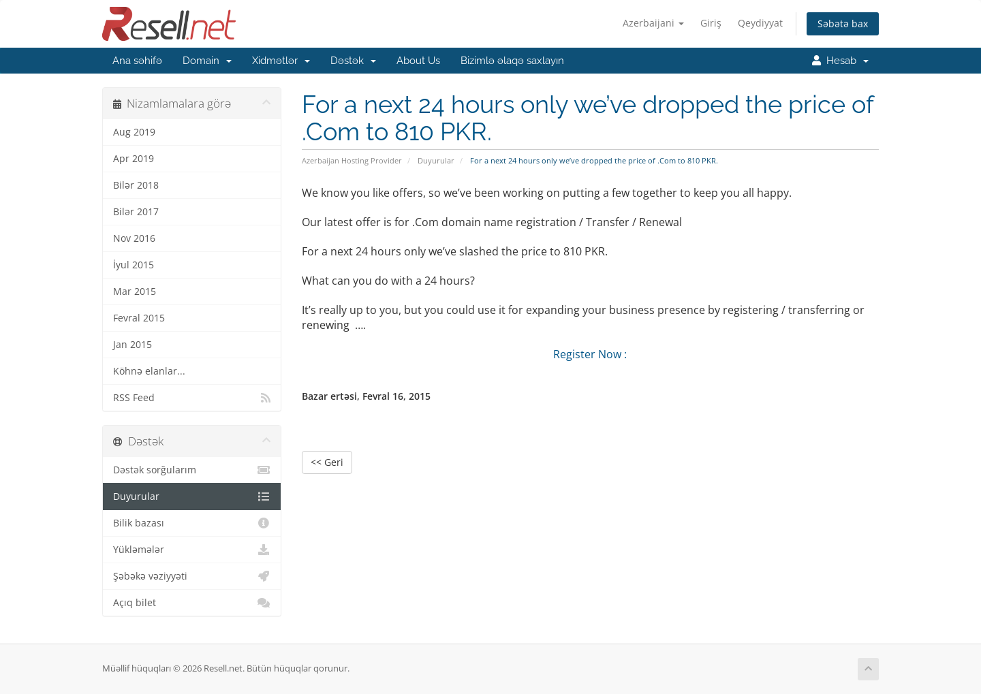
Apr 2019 (133, 159)
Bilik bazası (191, 523)
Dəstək (353, 60)
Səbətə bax (843, 23)
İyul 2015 (133, 265)
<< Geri (327, 462)
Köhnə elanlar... (149, 371)
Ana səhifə (137, 60)
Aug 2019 (134, 132)
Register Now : (590, 354)
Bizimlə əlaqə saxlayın (512, 60)
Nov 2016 (134, 238)
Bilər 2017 (136, 212)
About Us (418, 60)
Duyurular (436, 160)
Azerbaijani (653, 22)
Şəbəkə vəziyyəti (191, 576)
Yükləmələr (191, 549)
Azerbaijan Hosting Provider (352, 160)
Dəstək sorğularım (191, 470)
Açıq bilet (191, 603)
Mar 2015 (134, 291)
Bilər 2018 (136, 185)
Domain (207, 60)
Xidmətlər (281, 60)
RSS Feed (191, 398)
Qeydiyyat (760, 22)
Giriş (710, 22)
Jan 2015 (132, 344)
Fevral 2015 (139, 318)
